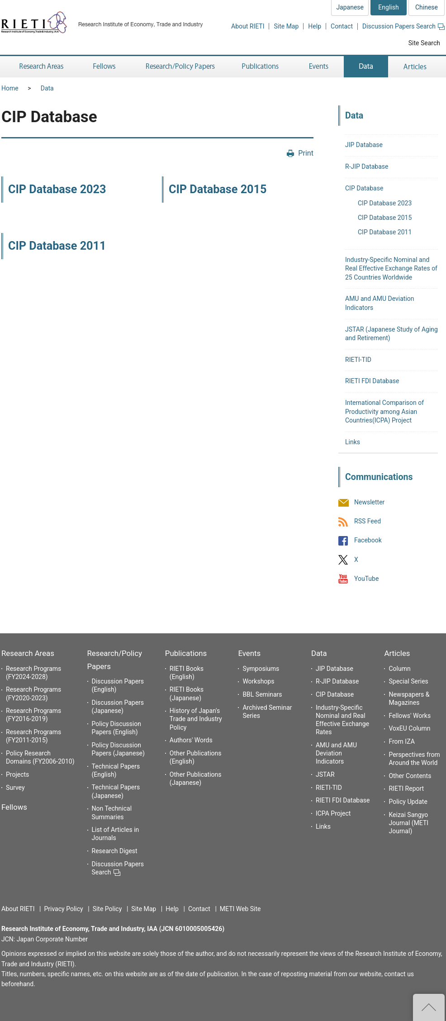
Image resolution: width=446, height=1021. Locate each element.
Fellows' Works (410, 715)
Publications (186, 653)
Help (314, 26)
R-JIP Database (366, 166)
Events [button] (319, 66)
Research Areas (27, 653)
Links (352, 442)
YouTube (366, 578)
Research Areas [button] (39, 66)
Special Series (408, 681)
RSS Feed (367, 521)
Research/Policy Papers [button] (179, 66)
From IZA (401, 741)
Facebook (368, 540)
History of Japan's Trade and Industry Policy (196, 719)
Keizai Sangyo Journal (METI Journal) (408, 823)
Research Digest (115, 851)
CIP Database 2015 (217, 189)
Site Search (424, 43)
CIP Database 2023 (57, 189)
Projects (17, 774)
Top (429, 1007)
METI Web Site (240, 908)
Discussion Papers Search (403, 26)
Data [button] (366, 66)
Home (10, 88)
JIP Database (364, 144)
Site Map (286, 26)
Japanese (350, 7)
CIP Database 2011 (57, 245)
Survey (15, 787)
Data (47, 88)
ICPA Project (333, 813)
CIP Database (364, 188)
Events (249, 653)
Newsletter (369, 502)
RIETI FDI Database (372, 381)
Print (305, 153)
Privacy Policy (63, 908)
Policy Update (408, 801)
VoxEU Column (409, 728)
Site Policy (107, 908)
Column (399, 668)
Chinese (426, 7)
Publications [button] (261, 66)
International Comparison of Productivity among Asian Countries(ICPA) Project (384, 411)
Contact (342, 26)
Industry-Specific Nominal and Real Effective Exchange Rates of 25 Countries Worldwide (391, 268)
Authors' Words (191, 740)
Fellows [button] (104, 66)
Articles (397, 653)
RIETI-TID (358, 359)
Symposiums (260, 668)
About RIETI (247, 26)
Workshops (258, 681)
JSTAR (325, 774)
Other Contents (410, 775)
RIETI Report (406, 788)
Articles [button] (416, 66)
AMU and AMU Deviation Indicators (336, 753)
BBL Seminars (262, 694)
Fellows (14, 807)
